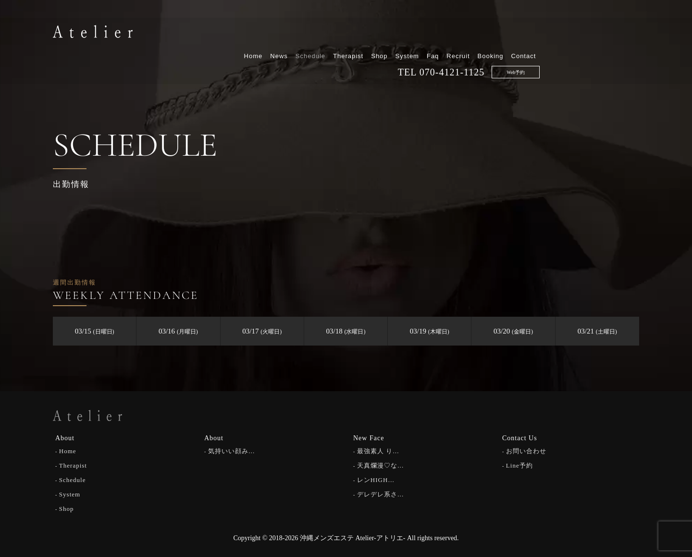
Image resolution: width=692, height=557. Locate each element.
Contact (622, 32)
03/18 (346, 331)
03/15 (94, 331)
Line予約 (519, 465)
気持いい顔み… (231, 450)
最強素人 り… (378, 450)
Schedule (409, 32)
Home (352, 32)
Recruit (557, 32)
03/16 (178, 331)
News (378, 32)
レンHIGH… (376, 479)
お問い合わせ (526, 450)
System (506, 32)
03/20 (513, 331)
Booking (590, 32)
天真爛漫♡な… (380, 465)
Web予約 (615, 48)
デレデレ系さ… (380, 493)
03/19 (429, 331)
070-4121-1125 (551, 48)
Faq (532, 32)
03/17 (262, 331)
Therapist (447, 32)
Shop (478, 32)
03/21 (597, 331)
